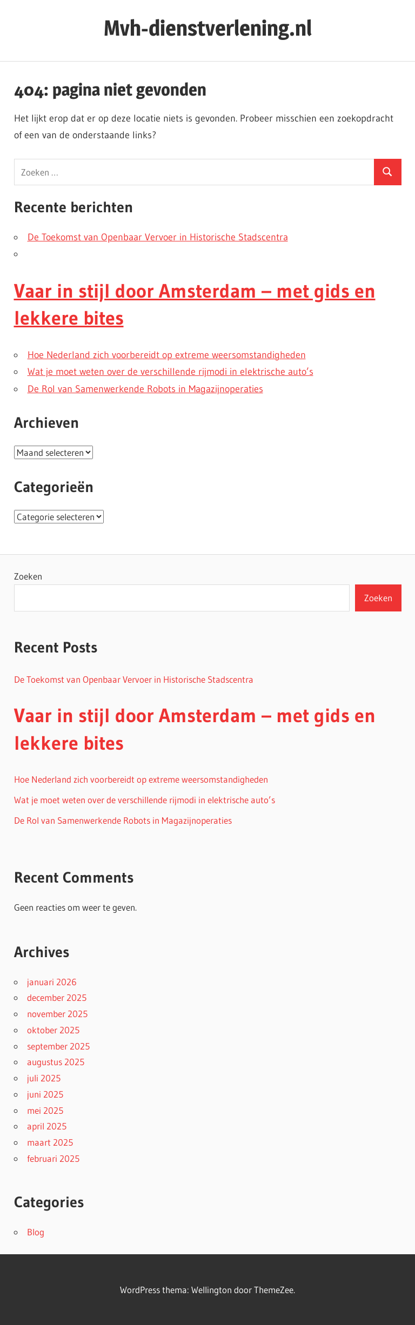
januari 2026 (52, 981)
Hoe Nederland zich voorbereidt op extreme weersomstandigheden (167, 355)
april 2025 (46, 1126)
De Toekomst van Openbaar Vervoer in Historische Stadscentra (158, 237)
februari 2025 (53, 1158)
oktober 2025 (53, 1029)
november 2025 (57, 1013)
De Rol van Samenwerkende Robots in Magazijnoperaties (145, 389)
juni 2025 (45, 1094)
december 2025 (56, 997)
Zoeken (28, 576)
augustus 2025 (55, 1061)
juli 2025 (44, 1078)
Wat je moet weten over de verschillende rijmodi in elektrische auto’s (170, 372)
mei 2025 (45, 1110)
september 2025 (58, 1046)
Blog (35, 1231)
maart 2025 (50, 1142)
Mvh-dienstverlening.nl (208, 28)
